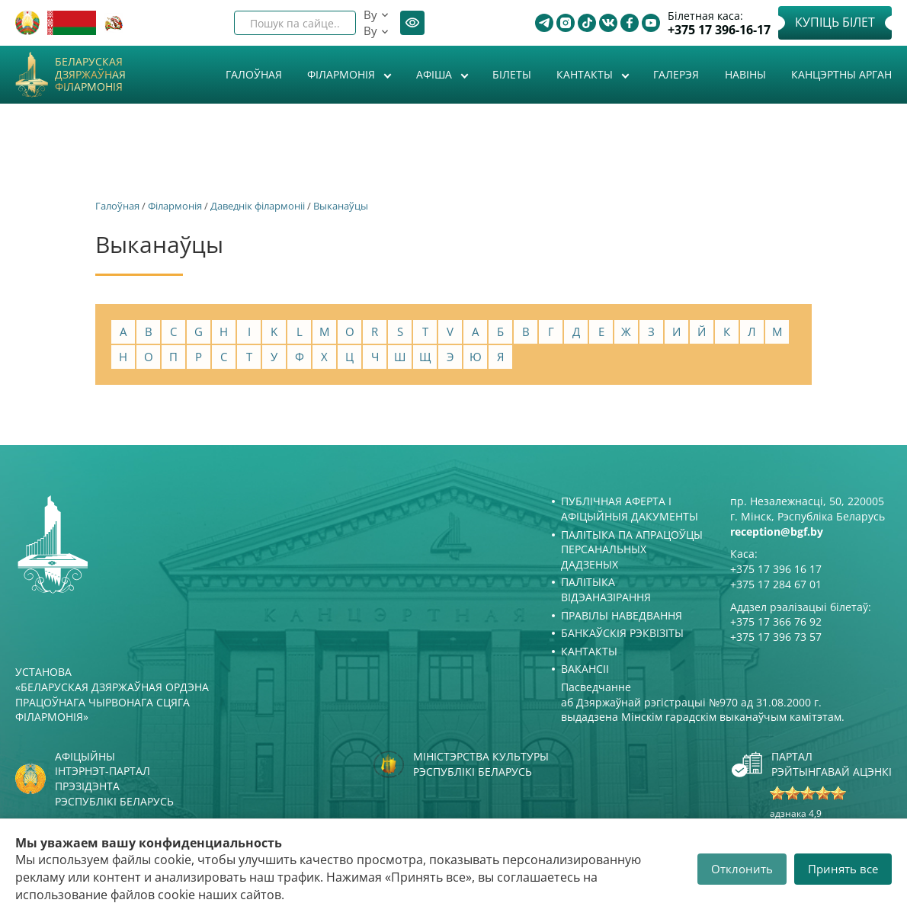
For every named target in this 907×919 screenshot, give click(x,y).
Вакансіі (585, 668)
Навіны (745, 74)
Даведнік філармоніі (257, 206)
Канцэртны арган (841, 74)
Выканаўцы (340, 206)
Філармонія (342, 74)
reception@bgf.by (776, 531)
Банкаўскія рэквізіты (622, 633)
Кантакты (586, 74)
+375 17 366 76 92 (776, 621)
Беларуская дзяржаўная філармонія (90, 75)
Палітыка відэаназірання (606, 589)
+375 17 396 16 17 (776, 569)
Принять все (843, 868)
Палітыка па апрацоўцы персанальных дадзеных (632, 549)
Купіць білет (835, 22)
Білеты (511, 74)
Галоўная (254, 74)
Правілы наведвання (621, 615)
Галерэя (676, 74)
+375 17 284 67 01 (776, 584)
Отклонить (742, 868)
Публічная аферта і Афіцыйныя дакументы (629, 509)
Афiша (435, 74)
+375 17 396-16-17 (719, 30)
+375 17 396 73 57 (776, 636)
